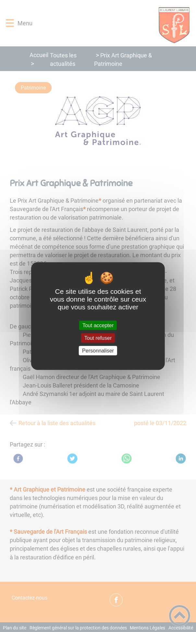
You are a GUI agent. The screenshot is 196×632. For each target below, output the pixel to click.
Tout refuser (98, 337)
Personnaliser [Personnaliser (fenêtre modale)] (98, 350)
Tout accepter (98, 325)
